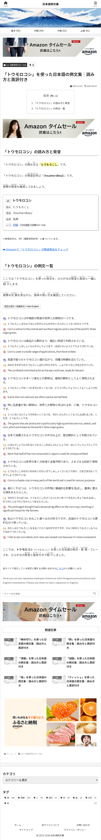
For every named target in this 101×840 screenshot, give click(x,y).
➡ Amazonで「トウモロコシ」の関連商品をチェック (35, 249)
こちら (60, 568)
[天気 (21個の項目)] (91, 797)
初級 (15, 225)
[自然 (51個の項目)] (52, 797)
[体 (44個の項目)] (65, 797)
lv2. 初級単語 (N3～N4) (15, 64)
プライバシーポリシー (75, 829)
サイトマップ (26, 829)
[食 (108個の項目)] (9, 797)
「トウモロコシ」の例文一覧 (49, 108)
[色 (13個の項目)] (50, 803)
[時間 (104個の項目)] (24, 797)
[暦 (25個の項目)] (77, 797)
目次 (46, 95)
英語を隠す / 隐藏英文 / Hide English (21, 306)
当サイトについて (51, 824)
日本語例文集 (50, 4)
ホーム (17, 824)
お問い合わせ (83, 824)
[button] (94, 593)
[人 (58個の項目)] (38, 797)
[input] (50, 593)
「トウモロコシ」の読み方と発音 (52, 103)
